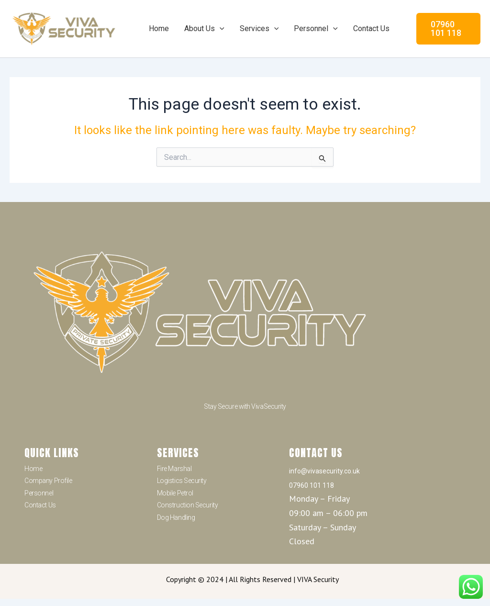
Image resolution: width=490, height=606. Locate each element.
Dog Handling (176, 517)
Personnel (316, 28)
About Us (204, 28)
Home (159, 28)
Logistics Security (182, 480)
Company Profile (48, 480)
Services (259, 28)
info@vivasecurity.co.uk (324, 471)
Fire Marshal (174, 468)
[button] (448, 29)
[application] (219, 28)
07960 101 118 (311, 485)
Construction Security (187, 505)
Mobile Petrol (175, 493)
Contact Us (371, 28)
